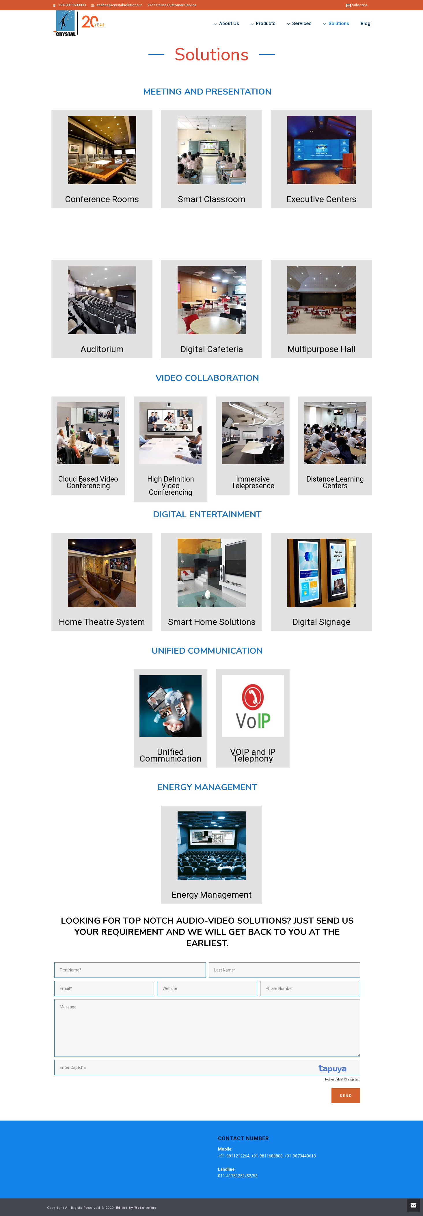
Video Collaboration (207, 378)
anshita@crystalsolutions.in (119, 5)
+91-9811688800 (72, 5)
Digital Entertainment (207, 514)
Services (299, 23)
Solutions (336, 23)
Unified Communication (207, 651)
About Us (226, 23)
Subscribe (357, 5)
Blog (365, 23)
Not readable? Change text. (342, 1079)
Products (263, 23)
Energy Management (207, 787)
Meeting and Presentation (207, 92)
